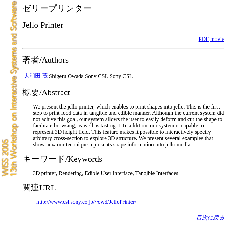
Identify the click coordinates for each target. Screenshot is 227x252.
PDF (204, 39)
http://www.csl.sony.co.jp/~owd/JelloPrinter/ (86, 202)
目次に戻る (210, 217)
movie (217, 39)
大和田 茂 (36, 76)
